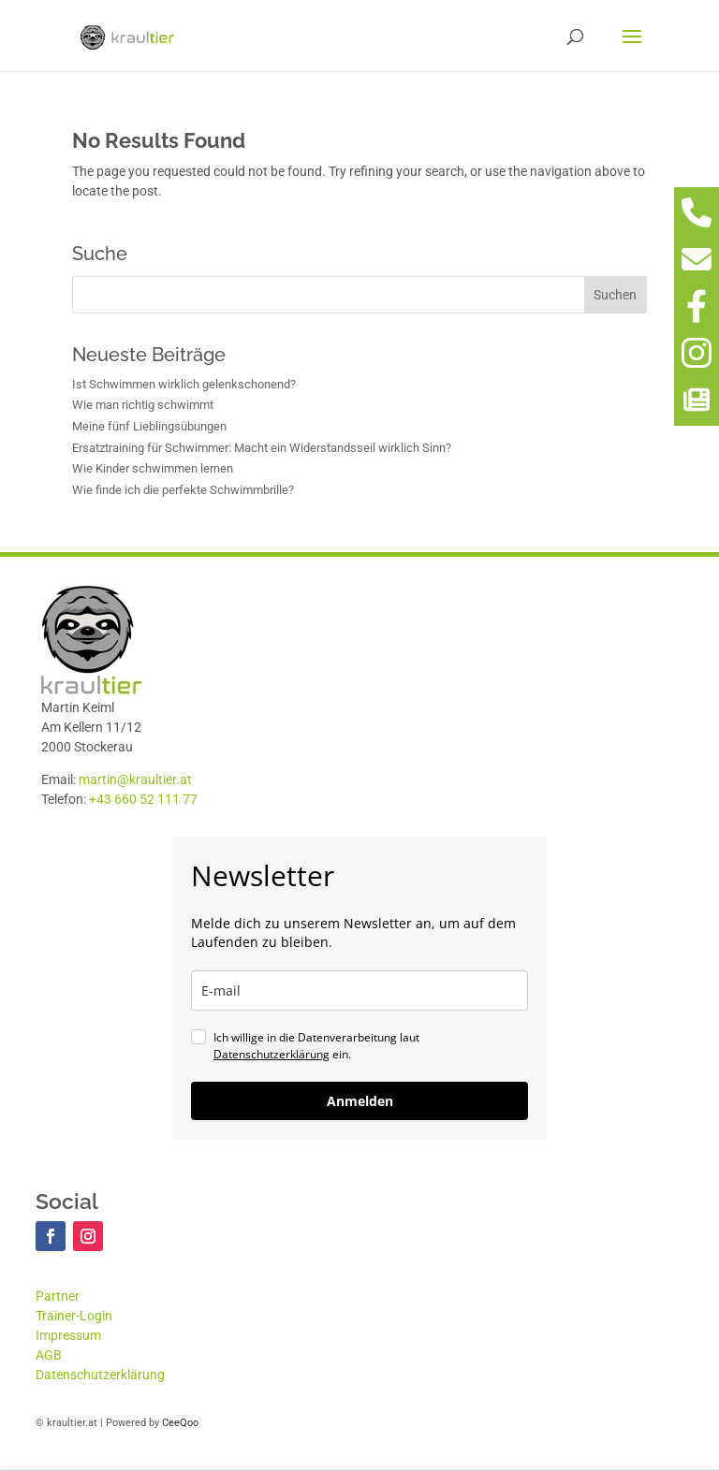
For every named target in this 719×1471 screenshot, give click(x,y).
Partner (58, 1296)
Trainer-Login (74, 1315)
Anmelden (360, 1101)
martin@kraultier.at (135, 779)
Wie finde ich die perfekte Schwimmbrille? (183, 490)
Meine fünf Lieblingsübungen (149, 426)
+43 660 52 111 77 (143, 799)
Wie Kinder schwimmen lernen (152, 468)
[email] (359, 990)
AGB (49, 1354)
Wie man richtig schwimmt (142, 405)
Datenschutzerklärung (271, 1054)
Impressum (68, 1335)
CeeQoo (180, 1423)
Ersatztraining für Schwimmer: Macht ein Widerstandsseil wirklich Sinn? (261, 448)
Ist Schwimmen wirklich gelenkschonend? (184, 384)
